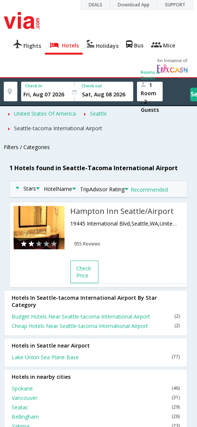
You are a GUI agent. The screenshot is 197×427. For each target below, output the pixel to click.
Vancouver (96, 397)
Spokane (96, 388)
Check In (33, 85)
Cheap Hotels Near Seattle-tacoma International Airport (96, 325)
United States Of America (45, 113)
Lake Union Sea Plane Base (96, 357)
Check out (92, 85)
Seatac (96, 407)
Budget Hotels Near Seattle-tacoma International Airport (96, 316)
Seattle (98, 113)
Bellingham (96, 416)
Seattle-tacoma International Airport (58, 128)
